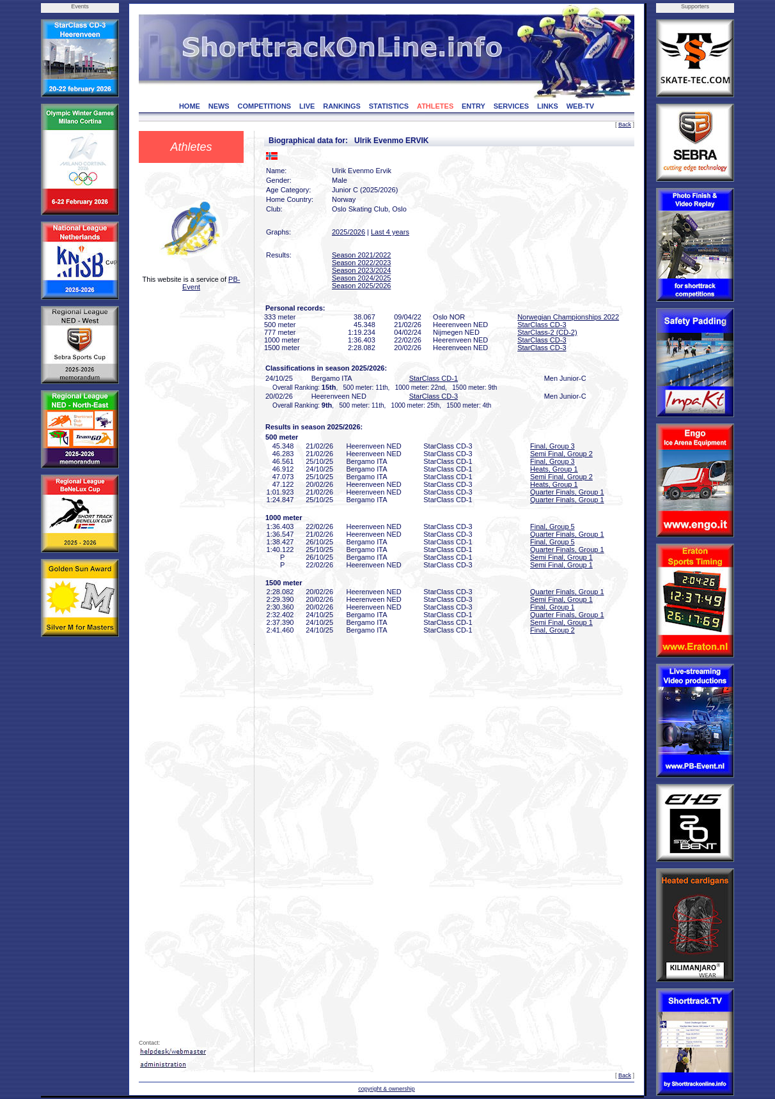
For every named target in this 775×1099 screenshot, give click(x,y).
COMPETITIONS (264, 106)
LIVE (307, 106)
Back (624, 124)
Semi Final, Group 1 (561, 557)
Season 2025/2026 (361, 285)
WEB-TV (580, 106)
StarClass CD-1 (433, 378)
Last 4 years (390, 232)
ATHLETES (435, 106)
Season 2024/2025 (361, 278)
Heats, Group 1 (554, 469)
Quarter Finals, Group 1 (567, 492)
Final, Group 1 (552, 607)
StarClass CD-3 (541, 324)
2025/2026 (348, 232)
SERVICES (511, 106)
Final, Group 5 (552, 526)
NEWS (219, 106)
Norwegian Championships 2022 (568, 317)
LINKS (547, 106)
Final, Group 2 (552, 630)
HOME (189, 106)
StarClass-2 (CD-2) (547, 332)
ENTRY (473, 106)
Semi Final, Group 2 (561, 453)
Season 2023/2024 (361, 270)
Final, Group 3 (552, 446)
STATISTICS (389, 106)
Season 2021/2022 (361, 255)
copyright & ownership (386, 1089)
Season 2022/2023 (361, 262)
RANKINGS (342, 106)
